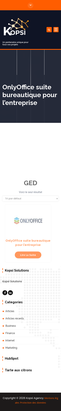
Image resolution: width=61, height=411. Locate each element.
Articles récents (14, 318)
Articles (9, 311)
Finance (10, 333)
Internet (10, 340)
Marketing (11, 347)
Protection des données (33, 402)
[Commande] (30, 217)
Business (10, 325)
